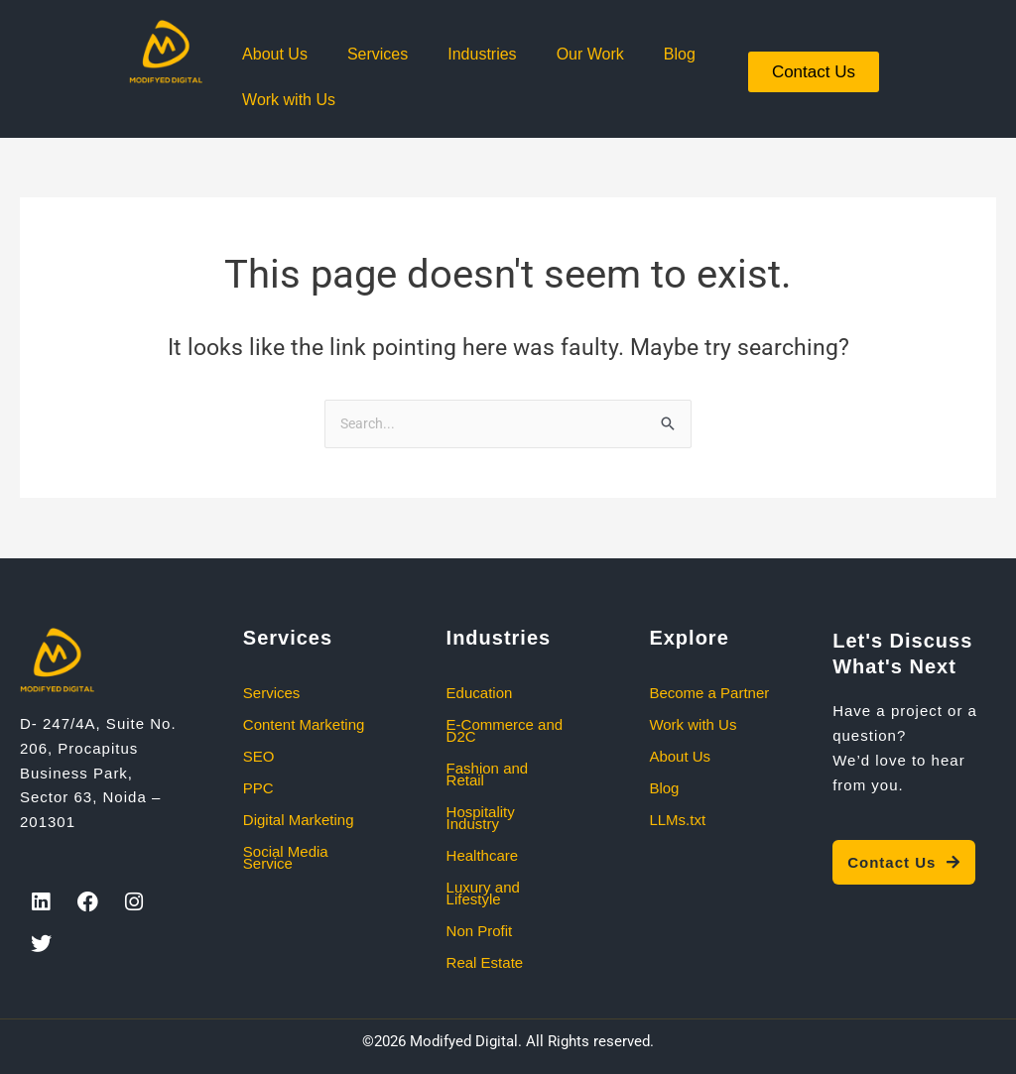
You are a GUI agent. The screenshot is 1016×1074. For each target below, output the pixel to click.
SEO (259, 756)
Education (479, 692)
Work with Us (288, 99)
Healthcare (482, 855)
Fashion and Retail (487, 774)
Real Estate (485, 962)
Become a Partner (709, 692)
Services (377, 54)
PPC (258, 787)
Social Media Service (285, 857)
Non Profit (479, 930)
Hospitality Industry (480, 817)
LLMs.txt (677, 819)
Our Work (590, 54)
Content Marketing (304, 724)
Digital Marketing (298, 819)
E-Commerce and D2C (505, 730)
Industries (481, 54)
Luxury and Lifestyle (483, 893)
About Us (275, 54)
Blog (680, 54)
